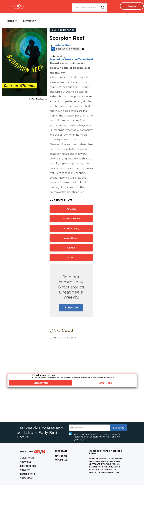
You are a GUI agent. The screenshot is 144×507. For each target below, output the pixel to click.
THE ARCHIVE (25, 462)
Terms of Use (61, 456)
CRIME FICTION (67, 30)
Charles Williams (62, 45)
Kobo (71, 258)
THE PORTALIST (27, 479)
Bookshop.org (71, 228)
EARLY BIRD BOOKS (28, 466)
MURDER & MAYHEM (28, 475)
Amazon (71, 209)
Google (71, 248)
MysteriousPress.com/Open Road (71, 59)
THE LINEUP (25, 470)
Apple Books (71, 238)
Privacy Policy (61, 461)
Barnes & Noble (71, 219)
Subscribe (130, 6)
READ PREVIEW (38, 99)
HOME (54, 30)
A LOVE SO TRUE (27, 458)
